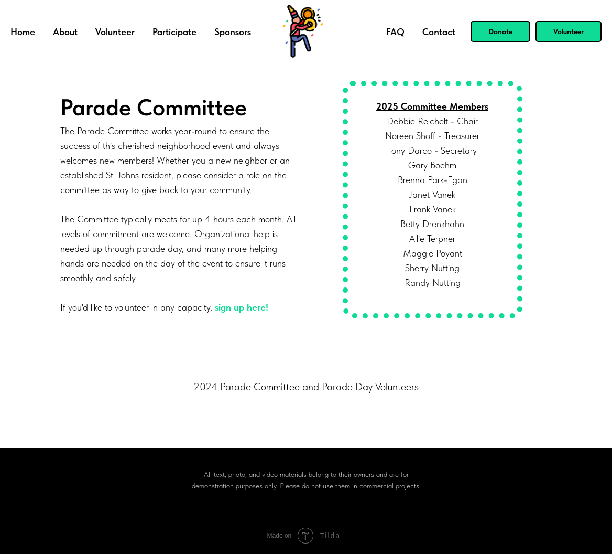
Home (22, 31)
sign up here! (241, 307)
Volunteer (115, 31)
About (65, 31)
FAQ (395, 31)
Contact (438, 31)
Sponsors (232, 31)
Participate (174, 31)
